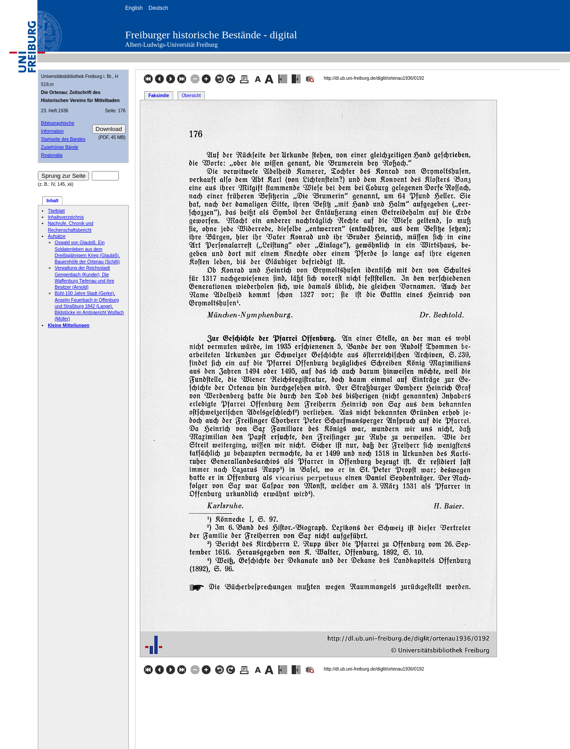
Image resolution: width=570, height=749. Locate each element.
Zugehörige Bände (59, 147)
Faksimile (158, 95)
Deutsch (158, 8)
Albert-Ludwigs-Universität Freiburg (171, 44)
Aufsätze (56, 236)
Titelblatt (56, 211)
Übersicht (191, 95)
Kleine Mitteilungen (68, 325)
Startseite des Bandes (63, 139)
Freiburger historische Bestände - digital (211, 35)
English (133, 8)
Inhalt (52, 200)
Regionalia (51, 155)
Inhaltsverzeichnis (66, 217)
